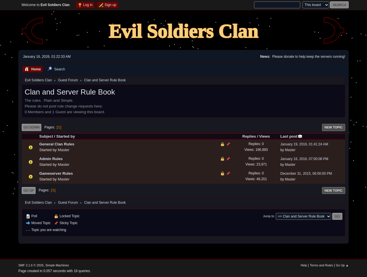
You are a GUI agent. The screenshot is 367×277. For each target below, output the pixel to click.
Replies (249, 136)
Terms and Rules (321, 265)
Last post (291, 136)
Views (264, 136)
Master (63, 150)
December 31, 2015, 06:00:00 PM (306, 174)
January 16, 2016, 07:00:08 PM (304, 159)
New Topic (334, 127)
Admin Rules (51, 159)
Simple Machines (57, 265)
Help (304, 265)
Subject (46, 136)
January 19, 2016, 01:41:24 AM (304, 144)
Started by (65, 136)
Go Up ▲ (342, 265)
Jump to (268, 216)
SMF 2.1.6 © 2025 (31, 265)
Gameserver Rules (56, 173)
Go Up (29, 190)
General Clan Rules (56, 144)
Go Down (32, 127)
